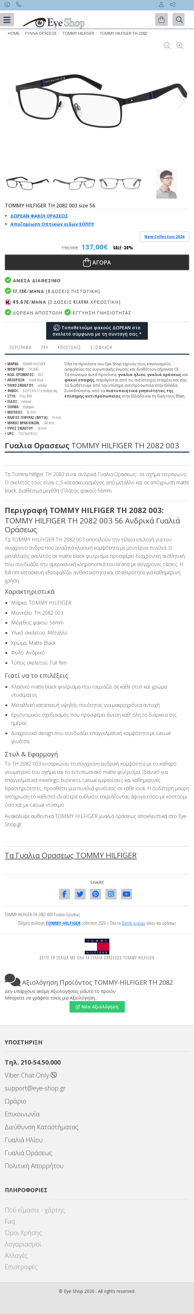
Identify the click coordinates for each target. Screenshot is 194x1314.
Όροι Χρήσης (23, 1232)
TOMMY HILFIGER (78, 33)
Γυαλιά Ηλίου (24, 1140)
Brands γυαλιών (133, 923)
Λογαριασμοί (23, 1244)
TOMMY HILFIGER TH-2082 (124, 33)
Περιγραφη (20, 347)
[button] (182, 101)
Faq (10, 1221)
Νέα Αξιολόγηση (97, 1007)
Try (44, 347)
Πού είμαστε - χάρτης (35, 1210)
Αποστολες (69, 347)
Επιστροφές (21, 1267)
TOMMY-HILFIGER (63, 923)
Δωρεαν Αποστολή (34, 312)
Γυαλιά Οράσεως (28, 1153)
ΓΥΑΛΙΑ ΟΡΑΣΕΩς (41, 33)
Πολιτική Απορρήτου (34, 1166)
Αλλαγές (16, 1255)
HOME (14, 33)
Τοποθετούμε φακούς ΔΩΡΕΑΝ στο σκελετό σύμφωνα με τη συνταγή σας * (97, 331)
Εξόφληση (101, 347)
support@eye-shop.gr (35, 1088)
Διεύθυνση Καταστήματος (41, 1127)
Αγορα (97, 262)
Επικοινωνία (22, 1114)
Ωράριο (15, 1101)
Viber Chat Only (31, 1075)
